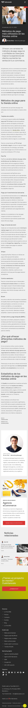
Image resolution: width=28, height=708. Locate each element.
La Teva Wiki (7, 625)
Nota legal (4, 705)
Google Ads (7, 662)
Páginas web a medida (10, 638)
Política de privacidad (6, 703)
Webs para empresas (10, 633)
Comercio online (5, 423)
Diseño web (5, 686)
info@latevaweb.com (19, 694)
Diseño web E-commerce (11, 644)
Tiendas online (4, 419)
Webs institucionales (10, 641)
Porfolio (6, 620)
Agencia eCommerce (9, 504)
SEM (5, 659)
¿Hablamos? (14, 589)
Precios (6, 614)
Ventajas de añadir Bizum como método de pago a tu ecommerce (7, 546)
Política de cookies (17, 703)
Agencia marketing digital (11, 654)
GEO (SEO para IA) (9, 665)
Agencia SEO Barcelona (10, 656)
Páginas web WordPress (10, 635)
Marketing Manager (16, 455)
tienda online (16, 130)
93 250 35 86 (7, 694)
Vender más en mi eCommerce (14, 523)
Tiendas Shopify (8, 646)
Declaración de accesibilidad (14, 705)
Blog (5, 623)
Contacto (7, 617)
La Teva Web (7, 612)
